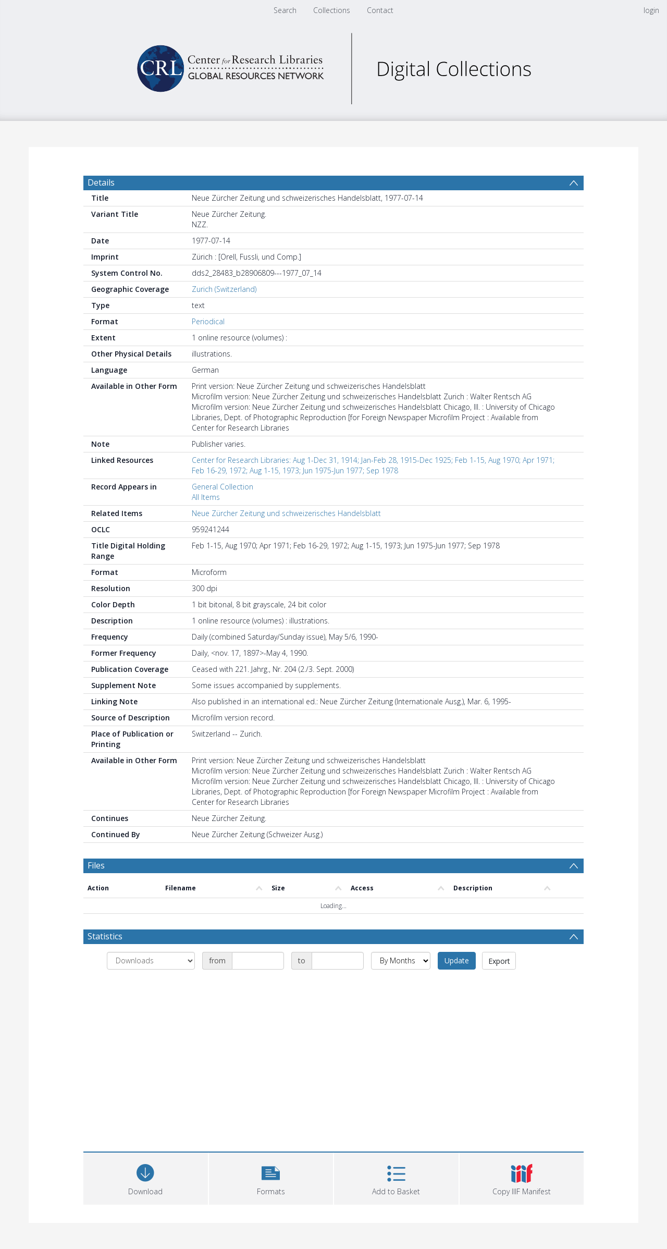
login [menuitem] (651, 10)
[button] (271, 1177)
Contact (380, 10)
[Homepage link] (333, 66)
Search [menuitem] (285, 10)
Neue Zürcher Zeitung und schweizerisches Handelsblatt (286, 513)
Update (456, 960)
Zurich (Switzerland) (224, 289)
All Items (206, 497)
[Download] (145, 1177)
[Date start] (258, 961)
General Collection (222, 487)
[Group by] (151, 961)
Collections (331, 10)
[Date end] (338, 961)
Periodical (208, 321)
